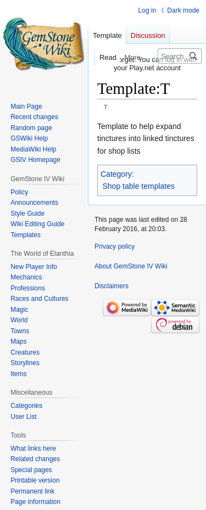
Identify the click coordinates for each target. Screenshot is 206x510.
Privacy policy (114, 246)
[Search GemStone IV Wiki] (180, 56)
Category (116, 174)
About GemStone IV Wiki (131, 266)
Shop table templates (139, 186)
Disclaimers (111, 286)
